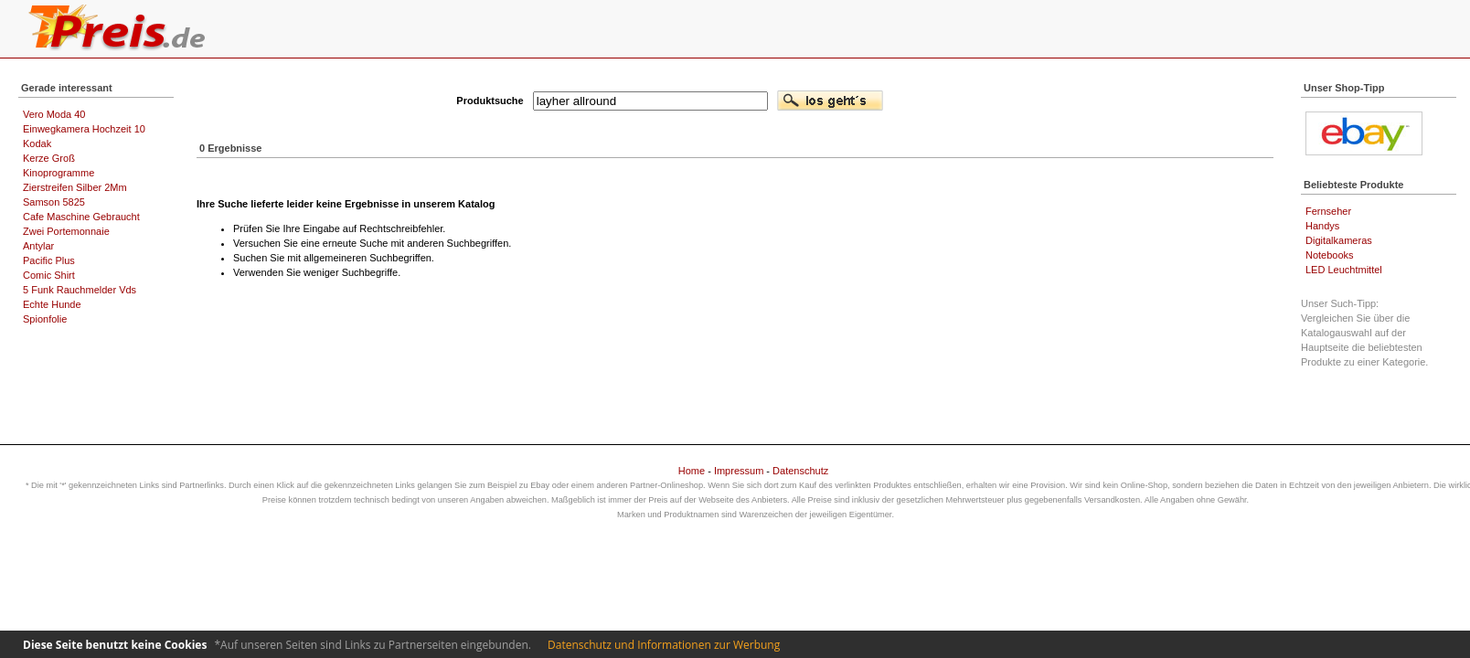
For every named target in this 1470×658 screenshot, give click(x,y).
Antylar (38, 245)
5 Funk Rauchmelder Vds (79, 289)
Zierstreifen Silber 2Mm (75, 187)
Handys (1322, 225)
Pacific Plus (49, 260)
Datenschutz (800, 470)
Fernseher (1328, 211)
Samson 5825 (54, 201)
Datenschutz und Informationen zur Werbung (664, 645)
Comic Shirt (49, 275)
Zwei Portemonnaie (66, 231)
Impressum (738, 470)
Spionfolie (45, 318)
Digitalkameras (1338, 240)
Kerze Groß (49, 158)
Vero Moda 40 (54, 114)
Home (691, 470)
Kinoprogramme (58, 172)
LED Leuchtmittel (1343, 269)
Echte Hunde (52, 304)
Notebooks (1329, 254)
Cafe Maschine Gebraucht (81, 216)
